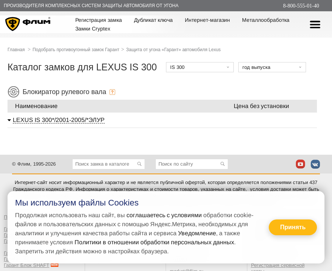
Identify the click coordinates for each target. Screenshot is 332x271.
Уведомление (197, 233)
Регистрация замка (98, 20)
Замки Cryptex (92, 29)
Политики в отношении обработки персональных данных (154, 242)
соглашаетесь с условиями (164, 215)
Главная (16, 49)
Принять (293, 227)
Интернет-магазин (207, 20)
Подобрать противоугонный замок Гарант (75, 49)
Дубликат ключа (153, 20)
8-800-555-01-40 (301, 6)
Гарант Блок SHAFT (26, 265)
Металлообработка (265, 20)
